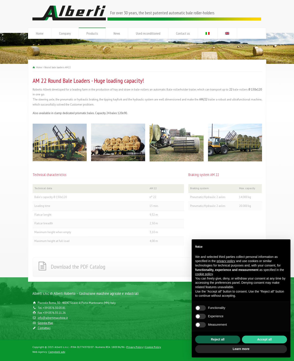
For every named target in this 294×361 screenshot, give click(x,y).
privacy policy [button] (226, 261)
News (117, 33)
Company (65, 33)
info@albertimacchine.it (53, 318)
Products (92, 33)
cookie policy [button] (204, 274)
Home (39, 33)
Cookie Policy (153, 347)
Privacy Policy (134, 347)
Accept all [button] (264, 339)
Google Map (45, 323)
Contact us (183, 33)
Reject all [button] (217, 339)
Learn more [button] (241, 349)
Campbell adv (56, 351)
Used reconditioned (148, 33)
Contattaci (44, 328)
